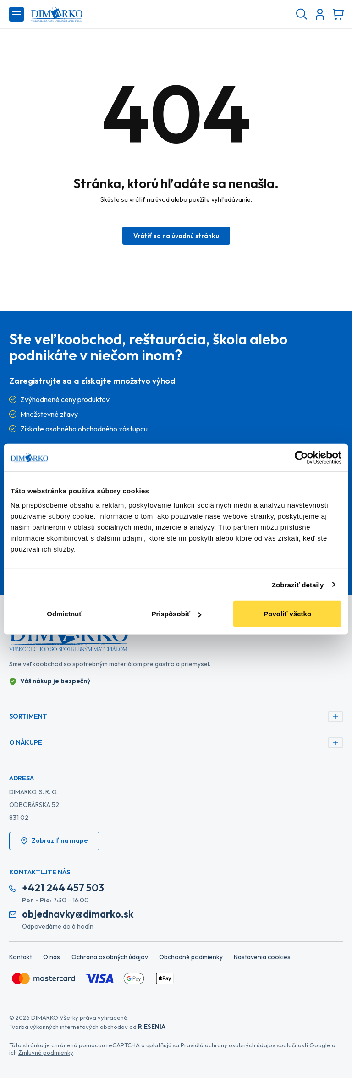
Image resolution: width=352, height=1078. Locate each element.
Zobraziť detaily (298, 584)
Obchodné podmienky (191, 957)
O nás (51, 957)
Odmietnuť (64, 614)
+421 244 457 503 (63, 888)
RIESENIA (151, 1026)
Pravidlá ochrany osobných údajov (228, 1045)
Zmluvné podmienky (45, 1052)
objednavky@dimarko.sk (77, 914)
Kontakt (20, 957)
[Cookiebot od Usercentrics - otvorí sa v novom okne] (301, 457)
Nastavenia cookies (262, 957)
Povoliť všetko (287, 614)
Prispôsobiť (176, 614)
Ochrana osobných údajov (110, 957)
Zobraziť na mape (54, 840)
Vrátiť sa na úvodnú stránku (176, 236)
